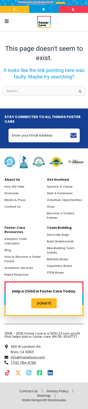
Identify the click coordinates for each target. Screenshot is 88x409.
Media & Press (15, 200)
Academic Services (18, 268)
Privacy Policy (57, 391)
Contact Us (12, 206)
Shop (50, 206)
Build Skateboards (60, 241)
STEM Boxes (55, 272)
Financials (11, 193)
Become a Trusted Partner (60, 215)
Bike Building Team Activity (61, 250)
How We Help (14, 186)
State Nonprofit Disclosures (44, 400)
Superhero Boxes (59, 266)
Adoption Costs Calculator (15, 241)
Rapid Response (16, 274)
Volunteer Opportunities (64, 200)
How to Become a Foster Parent (22, 259)
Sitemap (44, 395)
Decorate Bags (58, 235)
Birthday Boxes (57, 259)
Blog (7, 250)
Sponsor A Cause (60, 186)
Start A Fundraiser (60, 193)
